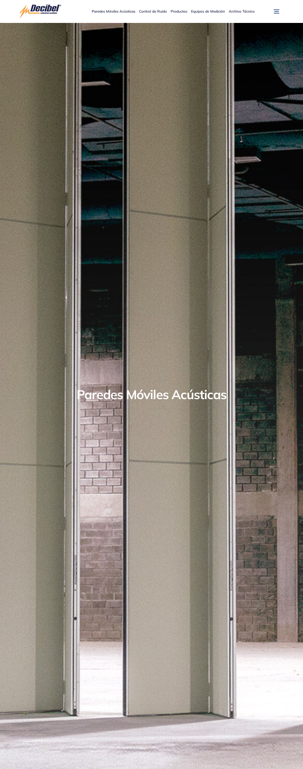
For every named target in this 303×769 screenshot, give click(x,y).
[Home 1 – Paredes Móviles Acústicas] (151, 396)
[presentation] (16, 764)
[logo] (40, 6)
